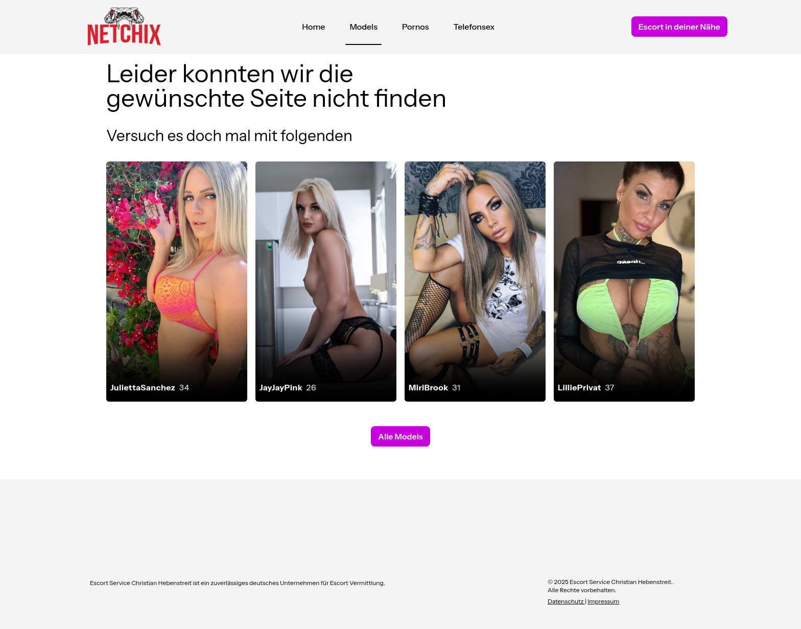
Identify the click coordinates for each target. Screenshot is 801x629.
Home (313, 26)
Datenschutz (566, 601)
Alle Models (400, 436)
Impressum (603, 601)
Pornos (415, 26)
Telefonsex (474, 26)
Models (363, 29)
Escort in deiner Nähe (679, 26)
